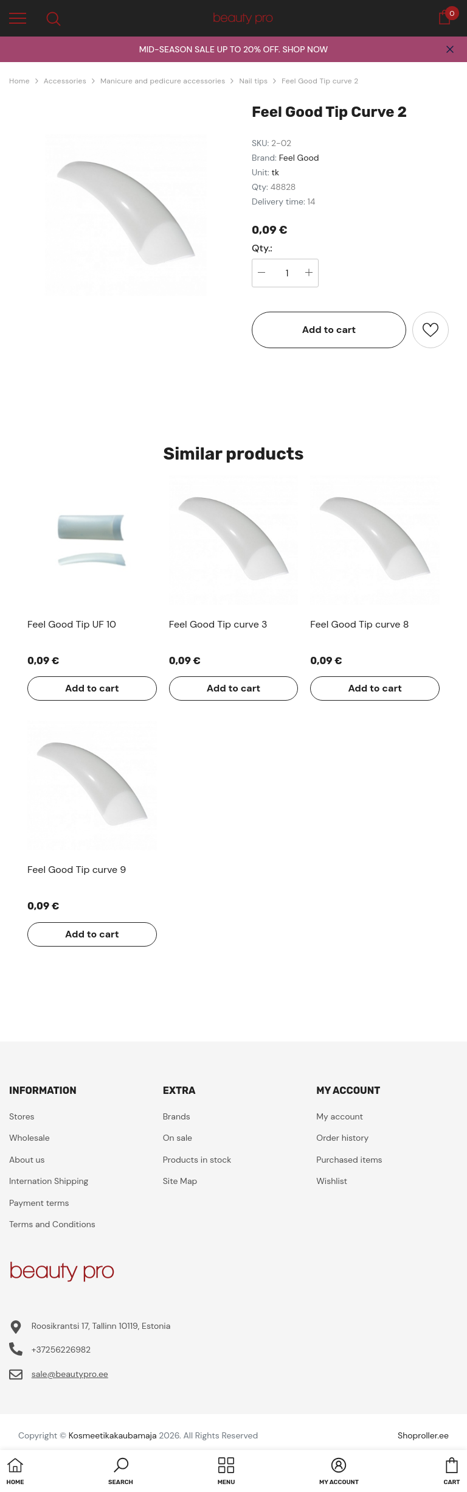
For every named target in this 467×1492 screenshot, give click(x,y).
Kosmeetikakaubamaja (113, 1435)
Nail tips (253, 81)
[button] (120, 1472)
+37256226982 (61, 1349)
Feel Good (299, 157)
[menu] (17, 17)
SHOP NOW (305, 49)
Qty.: (262, 248)
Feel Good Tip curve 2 (320, 81)
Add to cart (329, 329)
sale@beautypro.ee (70, 1373)
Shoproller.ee (423, 1435)
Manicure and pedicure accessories (163, 81)
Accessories (65, 81)
